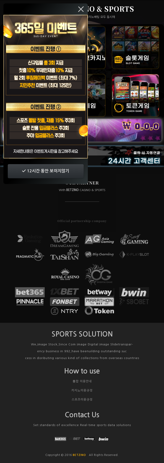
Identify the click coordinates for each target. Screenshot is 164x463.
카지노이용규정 (82, 390)
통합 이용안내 (82, 381)
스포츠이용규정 (82, 399)
